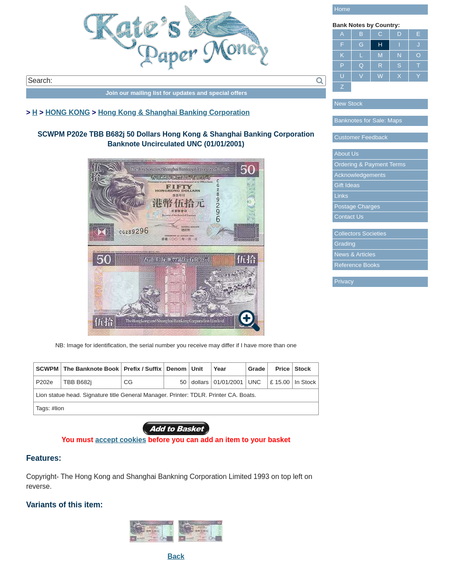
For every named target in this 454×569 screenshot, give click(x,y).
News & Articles (355, 254)
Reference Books (357, 265)
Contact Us (349, 216)
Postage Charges (357, 206)
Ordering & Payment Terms (370, 164)
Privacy (344, 281)
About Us (346, 153)
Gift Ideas (347, 185)
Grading (344, 243)
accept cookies (120, 439)
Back (176, 556)
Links (341, 195)
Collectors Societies (360, 233)
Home (342, 9)
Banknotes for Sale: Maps (368, 120)
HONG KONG (67, 112)
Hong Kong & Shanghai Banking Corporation (174, 112)
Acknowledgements (360, 175)
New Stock (348, 103)
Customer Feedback (360, 137)
